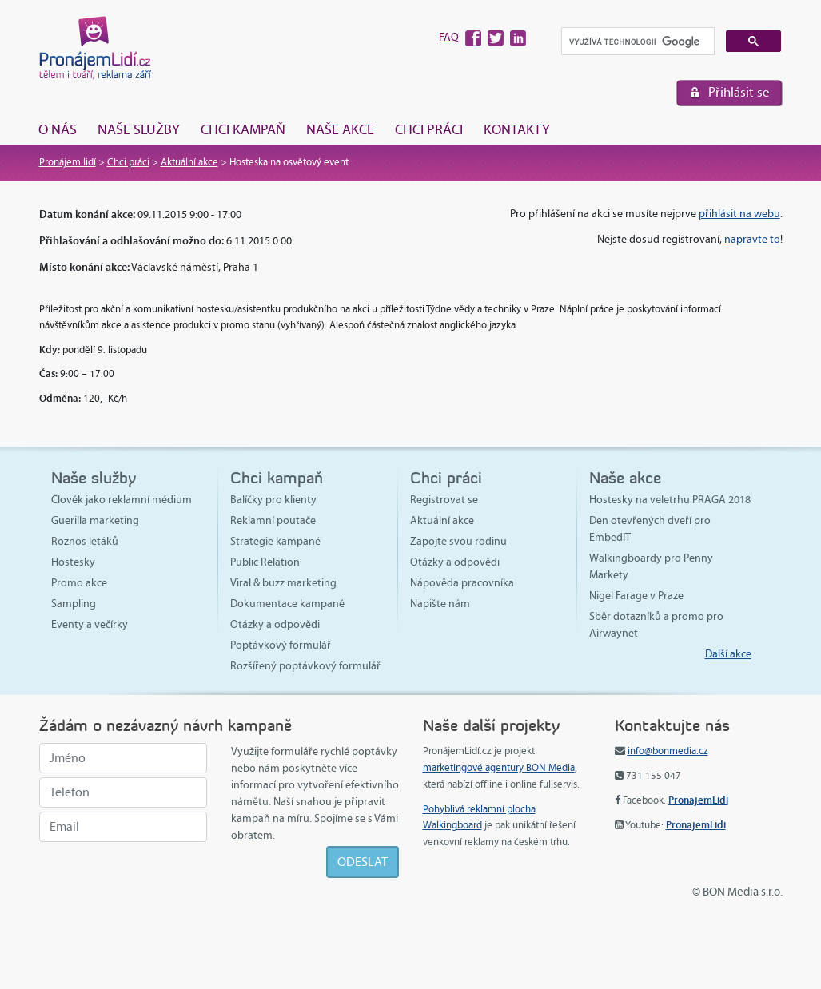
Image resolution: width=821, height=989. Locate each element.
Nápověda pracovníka (462, 583)
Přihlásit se (739, 92)
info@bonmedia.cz (668, 751)
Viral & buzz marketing (283, 583)
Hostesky (73, 562)
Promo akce (79, 583)
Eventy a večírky (89, 624)
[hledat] (636, 42)
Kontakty (517, 129)
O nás (57, 129)
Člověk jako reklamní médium (121, 499)
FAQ (449, 37)
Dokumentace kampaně (287, 603)
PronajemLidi (698, 800)
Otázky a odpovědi (275, 624)
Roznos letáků (84, 541)
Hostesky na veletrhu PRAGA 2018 (670, 499)
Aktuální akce (189, 162)
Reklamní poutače (273, 520)
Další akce (728, 654)
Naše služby (139, 129)
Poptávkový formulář (280, 645)
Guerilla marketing (95, 520)
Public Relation (265, 562)
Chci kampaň (243, 129)
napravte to (752, 239)
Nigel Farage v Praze (636, 595)
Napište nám (440, 603)
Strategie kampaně (275, 541)
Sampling (73, 603)
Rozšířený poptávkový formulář (305, 666)
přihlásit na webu (739, 213)
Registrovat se (444, 499)
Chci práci (429, 129)
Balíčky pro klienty (273, 499)
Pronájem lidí (67, 162)
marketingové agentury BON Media (499, 767)
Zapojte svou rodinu (458, 541)
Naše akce (340, 129)
